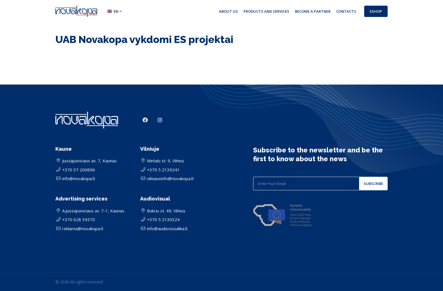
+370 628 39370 (78, 219)
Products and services (266, 11)
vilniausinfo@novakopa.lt (170, 178)
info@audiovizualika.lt (167, 228)
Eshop (376, 11)
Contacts (346, 11)
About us (228, 11)
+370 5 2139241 (163, 170)
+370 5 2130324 (163, 219)
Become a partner (313, 11)
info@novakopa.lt (78, 178)
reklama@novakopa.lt (82, 228)
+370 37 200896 (78, 170)
